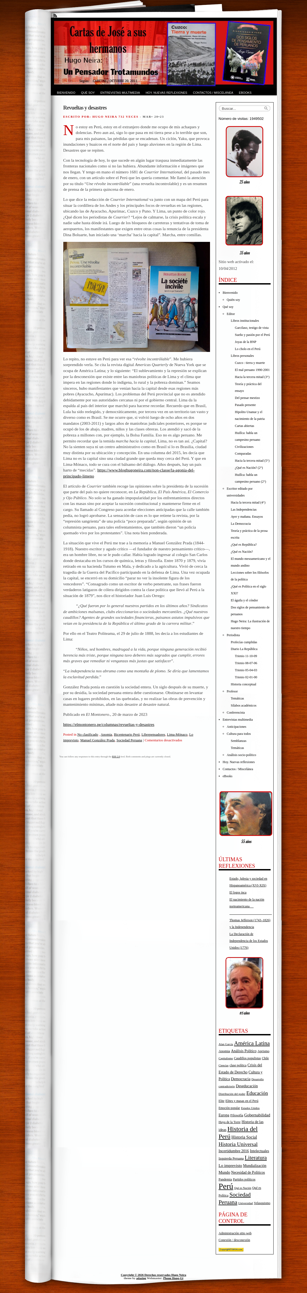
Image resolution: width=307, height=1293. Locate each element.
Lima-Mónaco (177, 734)
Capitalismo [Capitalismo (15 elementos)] (226, 1058)
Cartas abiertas (244, 426)
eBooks (245, 92)
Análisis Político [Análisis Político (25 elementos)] (243, 1051)
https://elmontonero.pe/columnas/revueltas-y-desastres (109, 724)
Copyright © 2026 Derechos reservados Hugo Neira (153, 1274)
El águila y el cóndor (244, 600)
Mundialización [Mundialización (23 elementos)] (255, 1166)
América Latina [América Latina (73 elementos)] (252, 1043)
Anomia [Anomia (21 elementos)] (224, 1051)
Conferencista (236, 712)
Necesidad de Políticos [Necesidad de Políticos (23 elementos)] (248, 1172)
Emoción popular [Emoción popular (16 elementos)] (229, 1108)
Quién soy (233, 300)
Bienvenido (66, 92)
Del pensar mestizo (247, 398)
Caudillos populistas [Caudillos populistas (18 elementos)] (247, 1058)
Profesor (232, 691)
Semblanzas (238, 741)
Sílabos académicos (243, 705)
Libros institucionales (245, 321)
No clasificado (87, 734)
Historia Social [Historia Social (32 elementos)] (244, 1137)
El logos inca (238, 892)
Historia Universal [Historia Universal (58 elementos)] (238, 1144)
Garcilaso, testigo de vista (252, 328)
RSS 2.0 (116, 756)
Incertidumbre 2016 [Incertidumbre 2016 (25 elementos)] (234, 1151)
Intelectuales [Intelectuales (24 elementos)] (259, 1151)
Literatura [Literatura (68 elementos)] (256, 1158)
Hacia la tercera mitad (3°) (252, 377)
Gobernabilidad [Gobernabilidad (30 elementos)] (257, 1115)
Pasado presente (245, 405)
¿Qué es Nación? (242, 552)
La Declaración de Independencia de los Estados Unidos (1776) (249, 941)
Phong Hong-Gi (173, 1278)
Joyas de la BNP (245, 342)
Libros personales (242, 356)
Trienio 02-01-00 (246, 677)
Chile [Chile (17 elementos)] (265, 1058)
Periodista (233, 635)
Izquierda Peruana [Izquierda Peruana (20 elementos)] (231, 1158)
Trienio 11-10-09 (246, 656)
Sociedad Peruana (129, 740)
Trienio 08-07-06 (246, 663)
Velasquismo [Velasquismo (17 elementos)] (262, 1203)
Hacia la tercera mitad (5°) (252, 461)
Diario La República (244, 649)
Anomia (106, 734)
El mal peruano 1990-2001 (252, 370)
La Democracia (241, 524)
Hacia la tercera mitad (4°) (248, 502)
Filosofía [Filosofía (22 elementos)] (236, 1115)
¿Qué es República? (244, 544)
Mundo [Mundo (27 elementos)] (224, 1172)
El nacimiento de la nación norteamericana (251, 906)
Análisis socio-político (241, 755)
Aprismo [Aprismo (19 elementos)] (264, 1051)
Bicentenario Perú (127, 734)
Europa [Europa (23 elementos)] (224, 1115)
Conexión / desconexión (234, 1240)
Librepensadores (153, 734)
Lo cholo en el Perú (248, 349)
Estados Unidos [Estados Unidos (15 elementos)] (250, 1108)
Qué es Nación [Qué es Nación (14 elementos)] (242, 1187)
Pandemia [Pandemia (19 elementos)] (225, 1179)
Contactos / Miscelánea (213, 92)
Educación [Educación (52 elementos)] (257, 1093)
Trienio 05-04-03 (246, 670)
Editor (231, 314)
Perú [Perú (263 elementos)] (226, 1186)
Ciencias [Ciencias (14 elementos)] (224, 1065)
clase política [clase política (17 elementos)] (238, 1065)
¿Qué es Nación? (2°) (249, 468)
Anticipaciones (236, 727)
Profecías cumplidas (244, 642)
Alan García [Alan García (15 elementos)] (226, 1044)
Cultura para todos (239, 734)
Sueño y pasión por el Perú (252, 335)
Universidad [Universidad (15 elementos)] (245, 1203)
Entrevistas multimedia (120, 92)
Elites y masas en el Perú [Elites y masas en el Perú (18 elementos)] (241, 1101)
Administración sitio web (235, 1233)
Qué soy (88, 92)
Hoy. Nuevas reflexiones (166, 92)
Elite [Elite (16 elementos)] (222, 1101)
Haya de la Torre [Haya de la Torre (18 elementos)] (230, 1122)
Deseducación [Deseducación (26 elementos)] (247, 1086)
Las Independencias (244, 509)
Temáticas (237, 698)
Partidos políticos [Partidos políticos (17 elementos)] (244, 1179)
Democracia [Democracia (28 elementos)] (240, 1079)
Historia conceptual (243, 684)
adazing (141, 1278)
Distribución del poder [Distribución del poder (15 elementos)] (232, 1093)
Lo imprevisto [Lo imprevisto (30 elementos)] (230, 1165)
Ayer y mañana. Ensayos (247, 517)
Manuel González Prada (97, 740)
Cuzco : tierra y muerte (250, 363)
